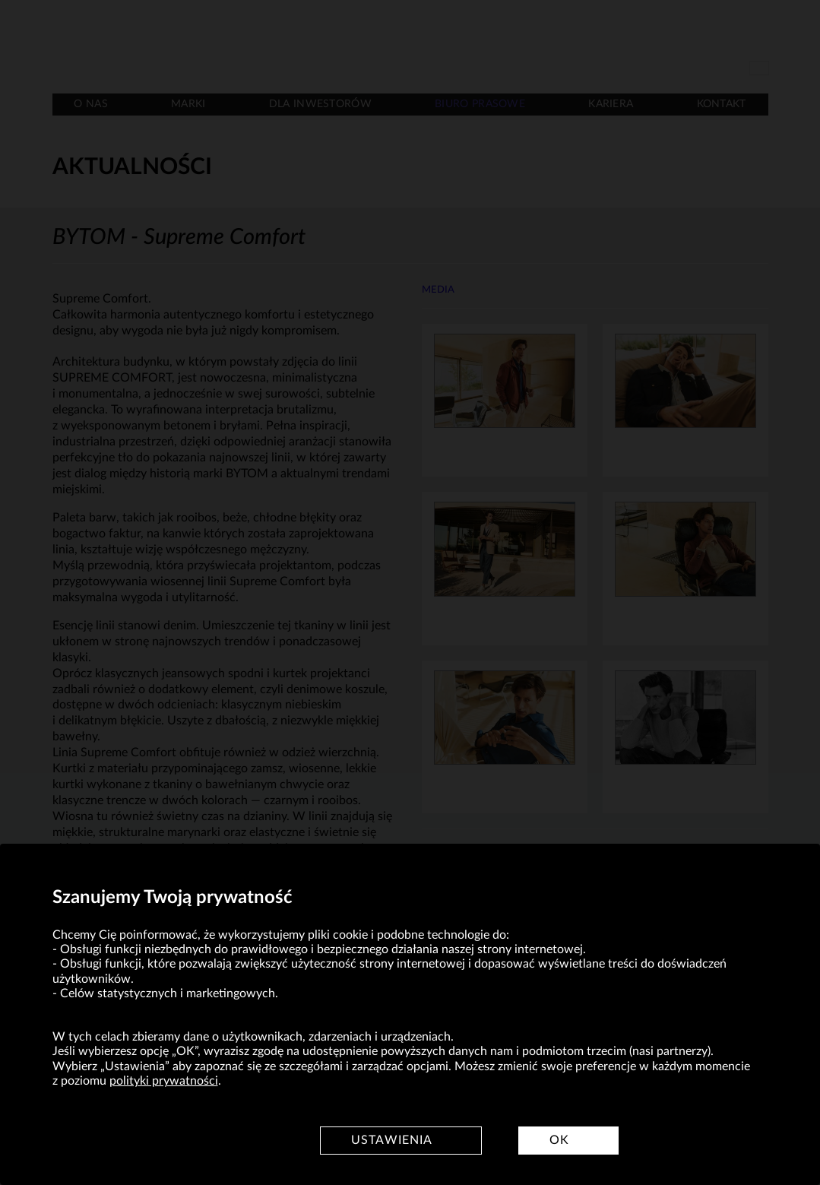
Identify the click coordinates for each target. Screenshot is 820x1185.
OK (559, 1140)
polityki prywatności (163, 1081)
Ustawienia (391, 1140)
